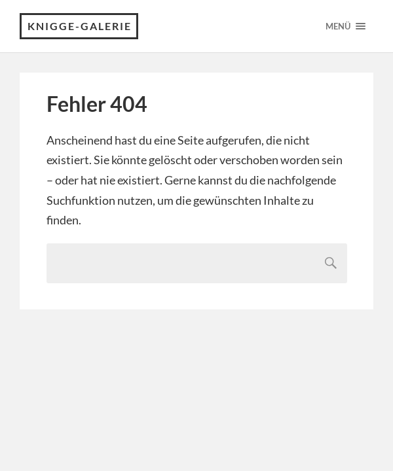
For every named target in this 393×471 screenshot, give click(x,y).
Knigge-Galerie (80, 26)
